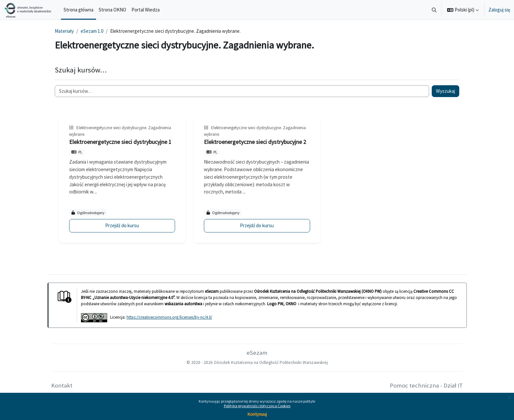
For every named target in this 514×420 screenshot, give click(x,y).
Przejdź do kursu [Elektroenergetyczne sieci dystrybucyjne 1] (122, 225)
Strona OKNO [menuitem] (112, 10)
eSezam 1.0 (92, 31)
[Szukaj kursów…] (242, 91)
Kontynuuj (257, 414)
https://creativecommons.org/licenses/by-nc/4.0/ (169, 317)
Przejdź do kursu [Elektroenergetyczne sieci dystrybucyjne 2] (257, 225)
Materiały (64, 31)
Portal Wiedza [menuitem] (145, 10)
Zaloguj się (499, 10)
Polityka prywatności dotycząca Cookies (257, 405)
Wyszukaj (445, 91)
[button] (434, 10)
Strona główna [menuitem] (78, 10)
